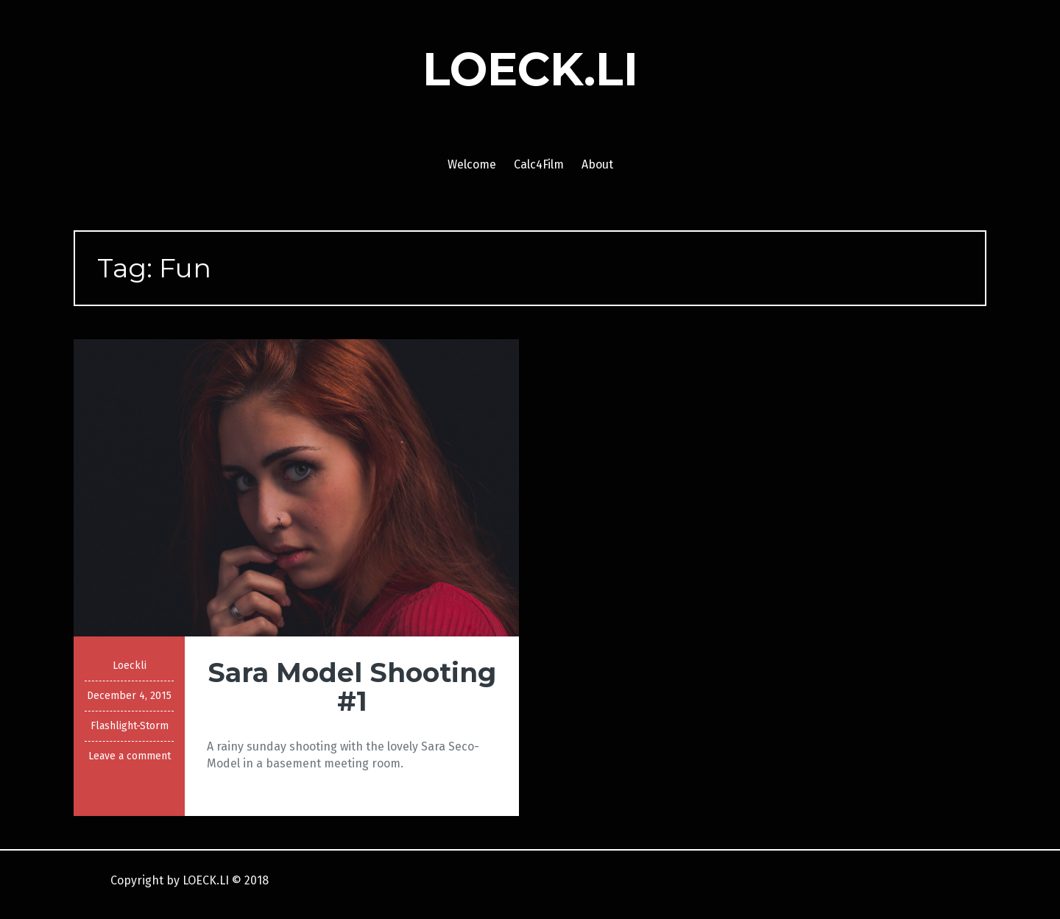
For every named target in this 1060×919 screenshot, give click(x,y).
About (597, 164)
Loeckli (129, 665)
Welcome (472, 164)
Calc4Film (539, 164)
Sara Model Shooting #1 (352, 687)
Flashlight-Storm (130, 726)
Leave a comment (129, 756)
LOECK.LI (530, 69)
